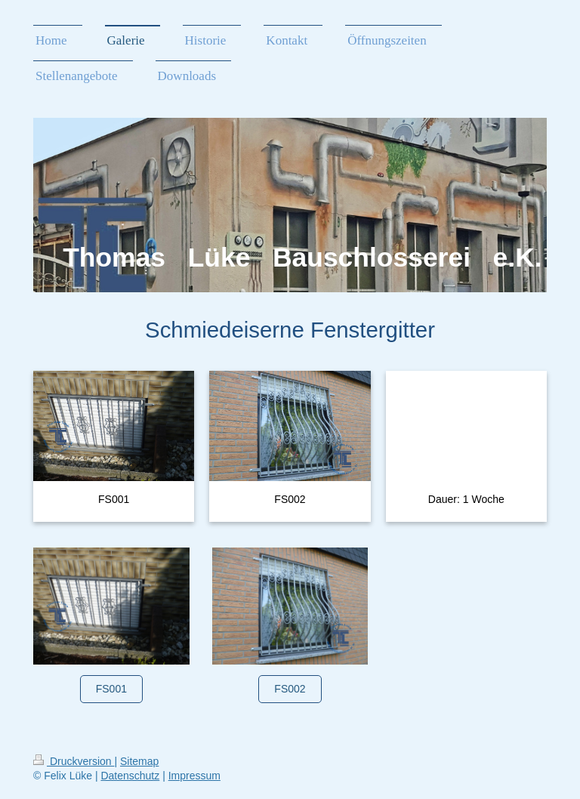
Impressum (194, 776)
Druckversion (73, 761)
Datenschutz (129, 776)
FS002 (289, 689)
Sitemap (139, 761)
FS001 (111, 689)
